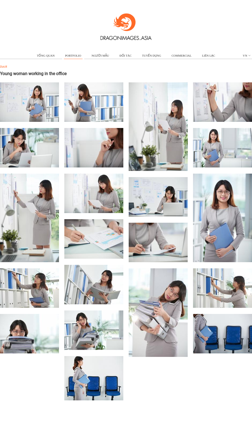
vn (247, 55)
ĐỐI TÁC (126, 55)
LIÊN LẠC (208, 55)
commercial (182, 55)
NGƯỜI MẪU (100, 55)
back (3, 66)
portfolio (73, 55)
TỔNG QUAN (46, 55)
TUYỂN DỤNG (151, 55)
